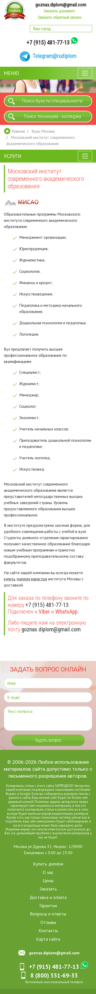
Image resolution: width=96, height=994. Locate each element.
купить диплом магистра (25, 579)
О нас (48, 872)
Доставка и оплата (48, 897)
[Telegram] (48, 56)
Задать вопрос (48, 740)
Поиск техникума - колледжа (52, 117)
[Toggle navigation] (85, 73)
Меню (11, 73)
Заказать (48, 889)
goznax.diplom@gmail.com (61, 5)
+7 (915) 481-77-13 (48, 43)
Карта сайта (48, 939)
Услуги (12, 156)
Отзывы (48, 922)
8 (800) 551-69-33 (54, 975)
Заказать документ (59, 11)
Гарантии (48, 906)
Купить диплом (48, 864)
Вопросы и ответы (48, 914)
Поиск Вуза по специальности (52, 101)
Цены (48, 880)
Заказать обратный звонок (59, 17)
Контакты (48, 931)
